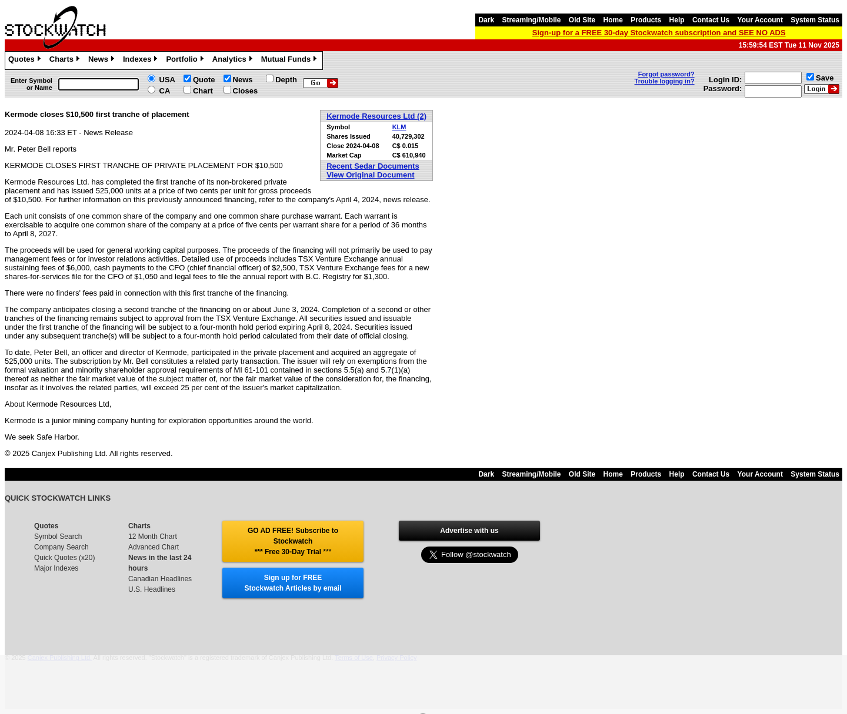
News (102, 60)
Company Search (61, 547)
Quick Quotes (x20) (64, 558)
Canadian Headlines (160, 579)
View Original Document (370, 174)
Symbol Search (58, 536)
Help (677, 20)
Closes (245, 90)
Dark (486, 20)
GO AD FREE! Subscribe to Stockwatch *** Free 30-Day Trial (293, 541)
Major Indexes (56, 568)
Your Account (760, 20)
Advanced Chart (153, 547)
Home (613, 20)
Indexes (141, 60)
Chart (203, 90)
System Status (815, 20)
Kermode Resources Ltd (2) (376, 116)
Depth (286, 79)
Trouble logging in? (665, 81)
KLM (399, 126)
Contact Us (710, 20)
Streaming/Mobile (531, 20)
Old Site (582, 20)
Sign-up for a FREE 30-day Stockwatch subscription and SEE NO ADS (659, 32)
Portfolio (186, 60)
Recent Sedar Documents (372, 166)
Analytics (233, 60)
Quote (204, 79)
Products (646, 20)
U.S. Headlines (151, 589)
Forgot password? (666, 74)
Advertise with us (469, 531)
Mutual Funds (290, 60)
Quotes (26, 60)
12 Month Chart (152, 536)
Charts (65, 60)
